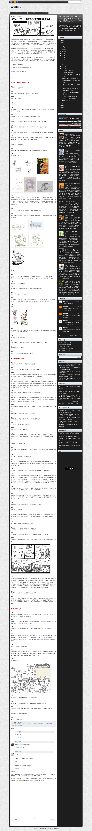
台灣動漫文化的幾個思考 (71, 249)
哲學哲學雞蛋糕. (21, 41)
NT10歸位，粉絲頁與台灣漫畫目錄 (69, 78)
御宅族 (79, 20)
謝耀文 (16, 742)
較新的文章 (14, 819)
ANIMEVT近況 (32, 12)
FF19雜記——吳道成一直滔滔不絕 (69, 100)
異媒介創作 (17, 725)
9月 (63, 53)
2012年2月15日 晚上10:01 (20, 747)
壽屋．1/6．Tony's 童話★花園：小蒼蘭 (68, 403)
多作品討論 (72, 18)
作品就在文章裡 (36, 723)
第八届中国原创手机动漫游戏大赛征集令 (69, 436)
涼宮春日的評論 (69, 265)
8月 (63, 55)
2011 (61, 105)
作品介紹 (30, 723)
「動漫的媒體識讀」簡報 (67, 90)
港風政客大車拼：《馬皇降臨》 (72, 281)
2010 (61, 107)
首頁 (33, 818)
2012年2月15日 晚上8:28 (19, 737)
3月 (63, 66)
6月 (63, 59)
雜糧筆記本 (41, 639)
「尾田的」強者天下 (64, 346)
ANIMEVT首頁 (14, 12)
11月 (63, 49)
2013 (61, 42)
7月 (63, 57)
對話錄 (73, 20)
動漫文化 (64, 18)
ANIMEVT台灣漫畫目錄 (42, 12)
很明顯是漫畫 (49, 723)
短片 (63, 30)
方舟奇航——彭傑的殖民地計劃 (69, 96)
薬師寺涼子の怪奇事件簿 (65, 344)
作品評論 (70, 17)
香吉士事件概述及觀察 (64, 350)
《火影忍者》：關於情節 (67, 72)
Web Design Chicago (56, 828)
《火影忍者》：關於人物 (67, 70)
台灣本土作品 (25, 723)
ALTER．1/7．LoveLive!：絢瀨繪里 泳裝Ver (69, 402)
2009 (61, 110)
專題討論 (65, 20)
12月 (63, 47)
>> (80, 335)
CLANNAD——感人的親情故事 (68, 98)
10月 (63, 51)
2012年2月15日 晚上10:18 (20, 768)
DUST (21, 725)
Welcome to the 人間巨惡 (65, 342)
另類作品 (19, 723)
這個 (20, 481)
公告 (60, 34)
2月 (63, 68)
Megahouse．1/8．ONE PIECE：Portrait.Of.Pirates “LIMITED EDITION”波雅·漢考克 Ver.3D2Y (69, 391)
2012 (61, 45)
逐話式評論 (69, 21)
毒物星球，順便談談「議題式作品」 (70, 88)
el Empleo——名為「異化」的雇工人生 (68, 201)
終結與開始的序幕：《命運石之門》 (67, 348)
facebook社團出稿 (62, 25)
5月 (63, 62)
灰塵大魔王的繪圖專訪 (15, 71)
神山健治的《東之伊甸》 (71, 134)
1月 (63, 103)
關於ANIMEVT (23, 12)
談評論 (63, 21)
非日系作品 (42, 723)
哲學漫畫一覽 (43, 57)
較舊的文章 (52, 819)
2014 (61, 40)
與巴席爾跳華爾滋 (69, 215)
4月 (63, 64)
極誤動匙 (16, 7)
